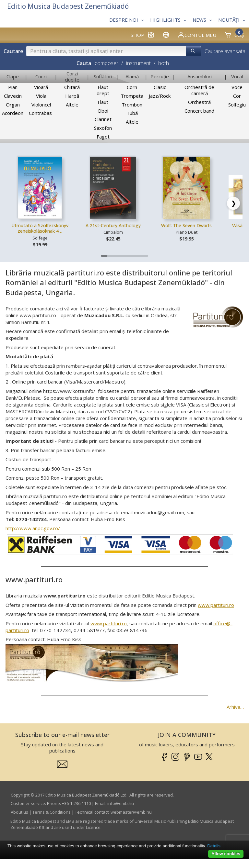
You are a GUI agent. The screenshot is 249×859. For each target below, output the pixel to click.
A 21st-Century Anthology (113, 225)
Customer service (28, 803)
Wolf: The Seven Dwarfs (186, 225)
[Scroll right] (233, 203)
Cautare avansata (225, 51)
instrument (138, 63)
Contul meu (196, 34)
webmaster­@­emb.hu (131, 812)
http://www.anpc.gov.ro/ (33, 528)
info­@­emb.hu (120, 803)
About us (19, 812)
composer (106, 63)
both (163, 63)
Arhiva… (235, 707)
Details (213, 845)
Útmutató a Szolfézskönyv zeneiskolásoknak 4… (39, 228)
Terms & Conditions (51, 812)
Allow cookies (225, 853)
